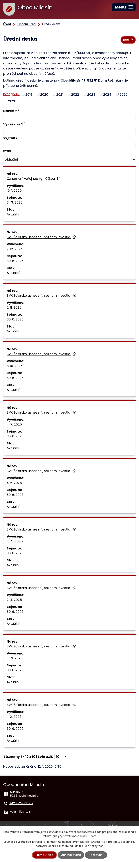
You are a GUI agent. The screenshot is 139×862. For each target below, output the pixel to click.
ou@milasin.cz (20, 811)
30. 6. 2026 (15, 261)
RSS (128, 40)
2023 (91, 94)
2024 (107, 94)
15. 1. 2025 (14, 190)
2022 (75, 94)
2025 (123, 94)
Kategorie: (11, 94)
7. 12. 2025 (15, 249)
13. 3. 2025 (15, 658)
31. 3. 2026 (14, 202)
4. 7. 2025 (14, 424)
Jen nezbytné (71, 855)
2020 (44, 94)
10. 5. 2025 (15, 541)
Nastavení (96, 855)
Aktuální (13, 214)
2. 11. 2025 (14, 307)
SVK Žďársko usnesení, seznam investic (41, 237)
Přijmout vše (44, 855)
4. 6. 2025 (14, 483)
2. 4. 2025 (14, 599)
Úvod (7, 24)
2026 (12, 101)
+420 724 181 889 (21, 803)
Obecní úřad (26, 24)
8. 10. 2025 (15, 366)
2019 (28, 94)
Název (10, 111)
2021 (59, 94)
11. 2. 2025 (14, 716)
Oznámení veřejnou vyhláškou (33, 178)
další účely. (89, 836)
